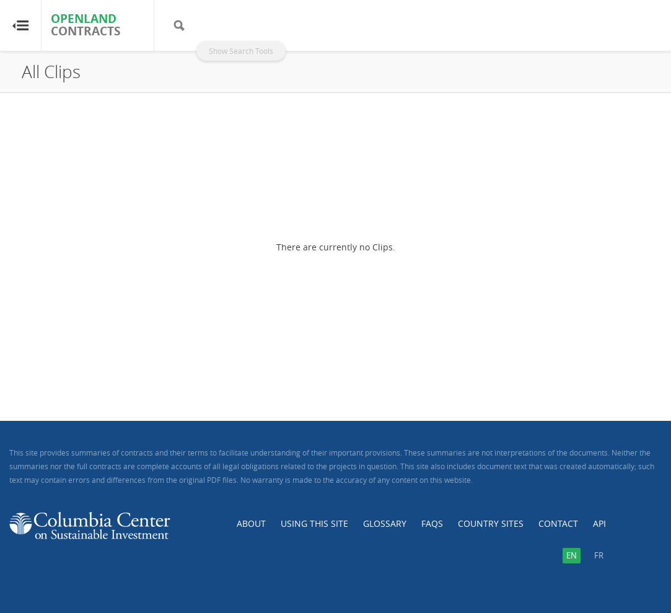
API (599, 523)
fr (598, 555)
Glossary (384, 523)
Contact (558, 523)
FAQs (432, 523)
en (571, 555)
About (251, 523)
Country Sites (491, 523)
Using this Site (314, 523)
